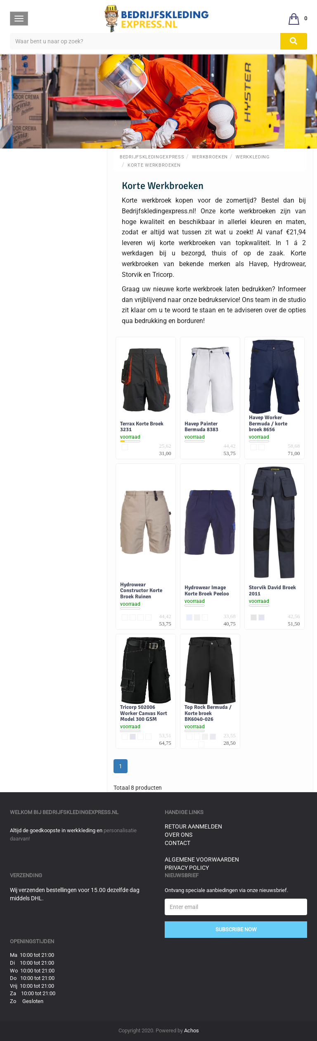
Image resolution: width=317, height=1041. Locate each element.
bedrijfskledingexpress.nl (80, 812)
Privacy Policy (187, 867)
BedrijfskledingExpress (152, 157)
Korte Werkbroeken (154, 165)
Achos (191, 1030)
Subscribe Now (236, 929)
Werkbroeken (210, 157)
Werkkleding (253, 157)
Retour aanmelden (193, 826)
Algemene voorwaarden (202, 859)
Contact (177, 843)
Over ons (178, 834)
